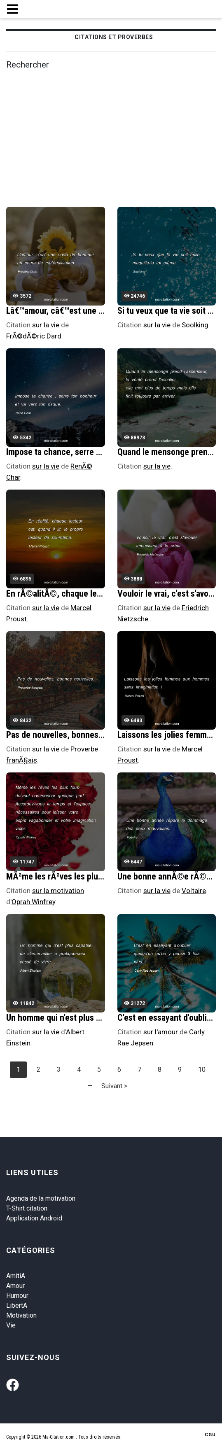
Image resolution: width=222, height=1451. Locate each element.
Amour (15, 1286)
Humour (17, 1295)
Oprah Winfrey (33, 902)
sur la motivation (58, 890)
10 (202, 1069)
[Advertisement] (114, 135)
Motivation (21, 1315)
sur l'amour (160, 1032)
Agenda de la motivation (40, 1198)
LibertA (16, 1305)
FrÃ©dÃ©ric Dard (33, 336)
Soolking (195, 325)
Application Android (34, 1218)
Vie (11, 1325)
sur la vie (45, 325)
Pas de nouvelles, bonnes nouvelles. (72, 735)
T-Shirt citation (26, 1208)
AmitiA (15, 1276)
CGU (210, 1434)
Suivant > (114, 1086)
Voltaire (194, 890)
